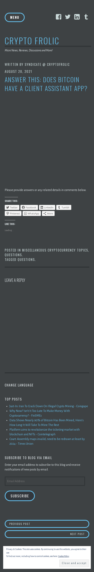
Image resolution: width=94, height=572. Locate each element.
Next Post (79, 534)
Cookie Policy (63, 556)
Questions (13, 255)
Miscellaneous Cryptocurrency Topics (55, 250)
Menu (14, 17)
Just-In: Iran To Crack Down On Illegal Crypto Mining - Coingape (48, 406)
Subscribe (20, 495)
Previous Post (49, 524)
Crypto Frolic (32, 40)
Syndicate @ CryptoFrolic (47, 64)
